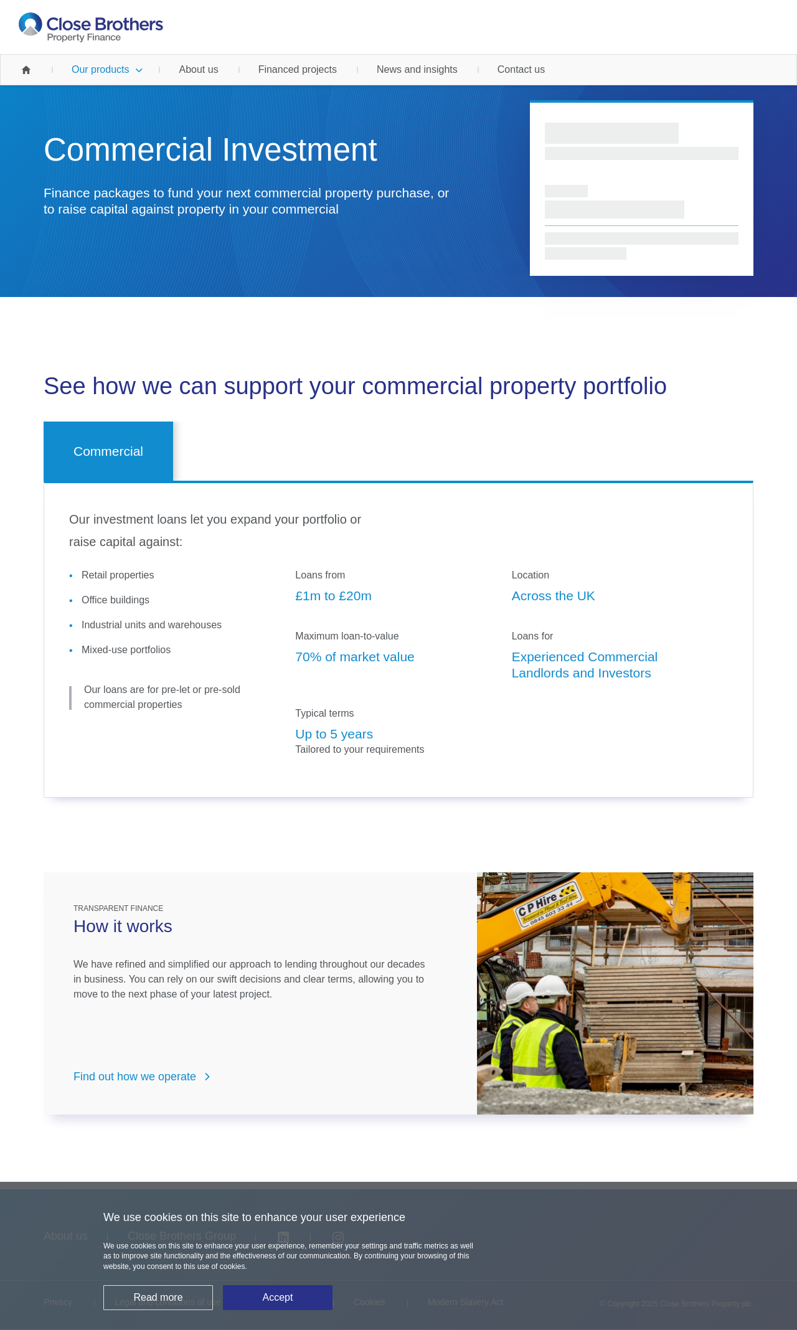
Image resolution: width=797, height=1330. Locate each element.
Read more (157, 1298)
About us (198, 69)
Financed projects (297, 69)
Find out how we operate (134, 1076)
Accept (278, 1298)
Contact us (521, 69)
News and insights (417, 69)
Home (26, 70)
